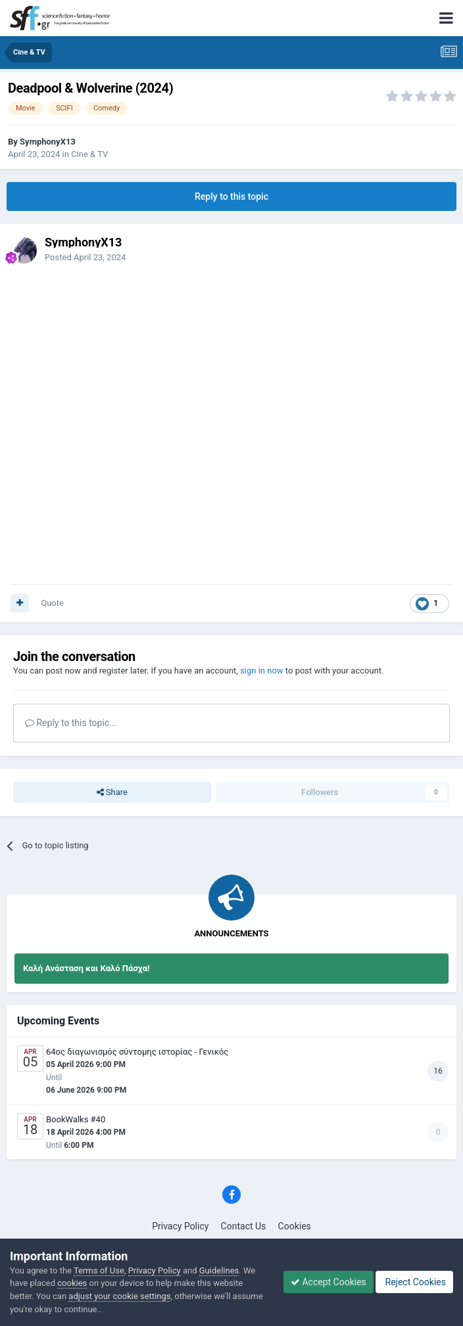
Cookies (294, 1226)
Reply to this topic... (70, 723)
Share (112, 792)
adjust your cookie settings (119, 1296)
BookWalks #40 (75, 1119)
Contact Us (243, 1226)
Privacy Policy (180, 1226)
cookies (72, 1283)
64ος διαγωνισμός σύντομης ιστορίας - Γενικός (137, 1052)
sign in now (261, 670)
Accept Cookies (328, 1282)
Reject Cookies (414, 1282)
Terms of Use (99, 1270)
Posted (85, 257)
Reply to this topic (231, 196)
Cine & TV (89, 154)
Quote (52, 603)
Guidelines (219, 1270)
